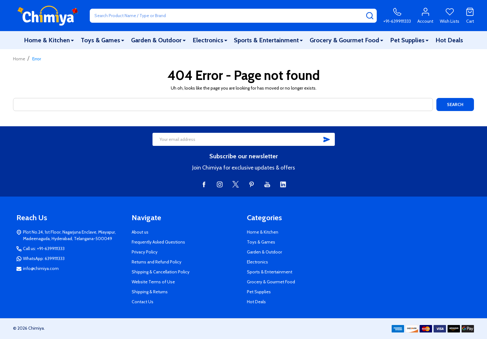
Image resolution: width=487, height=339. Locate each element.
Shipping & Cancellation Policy (160, 272)
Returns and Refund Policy (156, 262)
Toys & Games (100, 40)
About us (140, 232)
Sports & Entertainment (266, 40)
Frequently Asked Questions (158, 242)
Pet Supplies (407, 40)
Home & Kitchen (47, 40)
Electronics (208, 40)
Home (19, 59)
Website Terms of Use (153, 282)
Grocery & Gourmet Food (344, 40)
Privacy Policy (144, 252)
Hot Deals (449, 40)
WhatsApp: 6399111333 (44, 258)
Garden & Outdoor (156, 40)
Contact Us (142, 301)
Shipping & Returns (150, 292)
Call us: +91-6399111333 (44, 248)
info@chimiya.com (41, 268)
